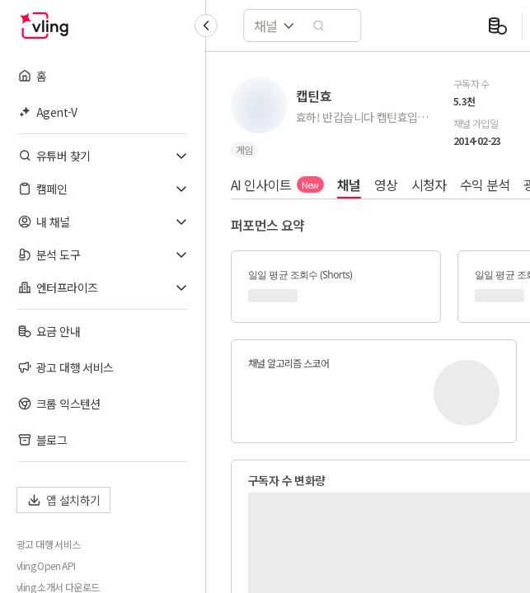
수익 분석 (485, 184)
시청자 (429, 184)
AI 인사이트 (277, 184)
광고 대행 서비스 (48, 544)
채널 (349, 184)
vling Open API (46, 565)
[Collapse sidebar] (206, 25)
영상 (386, 184)
